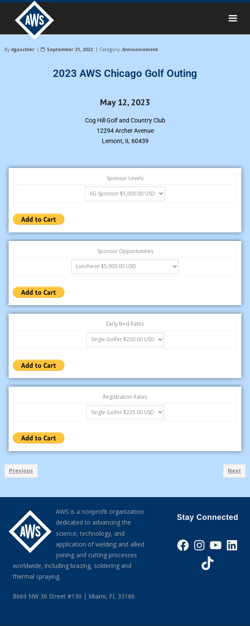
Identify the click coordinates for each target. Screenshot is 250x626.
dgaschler (22, 49)
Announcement (140, 49)
